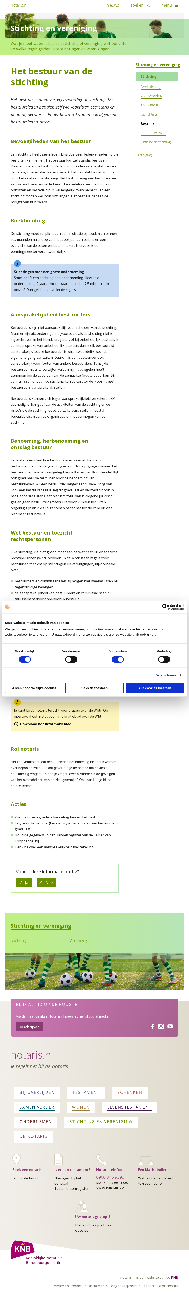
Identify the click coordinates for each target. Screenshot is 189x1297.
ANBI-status (149, 105)
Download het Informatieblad (45, 724)
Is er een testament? (72, 1169)
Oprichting (149, 114)
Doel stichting (151, 86)
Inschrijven (30, 1027)
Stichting (149, 76)
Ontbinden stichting (156, 142)
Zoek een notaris (26, 1169)
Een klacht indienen (155, 1169)
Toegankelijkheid (123, 1286)
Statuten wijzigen (153, 133)
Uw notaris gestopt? (93, 1216)
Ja (28, 883)
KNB (174, 1277)
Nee (51, 883)
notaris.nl (19, 5)
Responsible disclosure (160, 1286)
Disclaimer (95, 1286)
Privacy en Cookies (68, 1286)
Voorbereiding (151, 96)
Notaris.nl (32, 1055)
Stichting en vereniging (158, 64)
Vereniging (144, 155)
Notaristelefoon (110, 1169)
